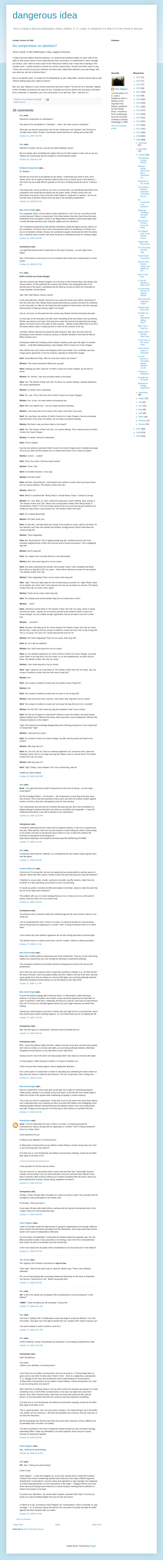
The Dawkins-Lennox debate (143, 160)
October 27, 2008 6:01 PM (31, 1251)
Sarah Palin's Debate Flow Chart (143, 334)
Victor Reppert (26, 1223)
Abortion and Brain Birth (143, 308)
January (142, 424)
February (142, 420)
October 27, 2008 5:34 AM (31, 902)
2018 (138, 103)
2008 (138, 140)
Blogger (92, 1546)
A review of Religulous (143, 372)
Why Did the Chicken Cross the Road (143, 224)
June (140, 406)
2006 (138, 432)
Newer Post (18, 1525)
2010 (138, 132)
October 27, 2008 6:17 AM (31, 944)
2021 (138, 92)
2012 (138, 125)
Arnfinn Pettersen (27, 869)
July (140, 402)
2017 (138, 107)
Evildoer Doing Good (29, 168)
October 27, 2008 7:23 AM (31, 1018)
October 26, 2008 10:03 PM (31, 776)
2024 (138, 81)
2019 (138, 99)
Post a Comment (23, 1519)
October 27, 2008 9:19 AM (31, 1078)
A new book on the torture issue (144, 342)
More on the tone (143, 275)
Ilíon (22, 115)
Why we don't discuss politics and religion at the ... (144, 266)
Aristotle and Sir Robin (143, 378)
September (143, 392)
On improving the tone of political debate (143, 292)
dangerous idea (45, 15)
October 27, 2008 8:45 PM (31, 1283)
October (142, 155)
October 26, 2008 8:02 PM (31, 201)
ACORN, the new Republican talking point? (144, 317)
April (140, 413)
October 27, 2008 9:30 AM (31, 1112)
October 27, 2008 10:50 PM (31, 1345)
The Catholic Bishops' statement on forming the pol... (143, 191)
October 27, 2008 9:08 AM (31, 1033)
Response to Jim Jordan (144, 182)
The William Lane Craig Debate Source (144, 234)
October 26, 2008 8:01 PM (31, 159)
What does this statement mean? (144, 301)
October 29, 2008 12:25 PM (31, 1453)
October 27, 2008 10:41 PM (31, 1306)
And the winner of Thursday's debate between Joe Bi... (143, 362)
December (142, 143)
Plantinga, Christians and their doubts (143, 213)
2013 (138, 121)
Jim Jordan (25, 1260)
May (140, 409)
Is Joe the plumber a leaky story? (144, 282)
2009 (138, 136)
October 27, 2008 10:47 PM (31, 1330)
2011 (138, 129)
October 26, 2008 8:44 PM (31, 238)
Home (57, 1525)
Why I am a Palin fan (143, 327)
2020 (138, 96)
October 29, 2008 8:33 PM (31, 1514)
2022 (138, 88)
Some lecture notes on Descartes (143, 350)
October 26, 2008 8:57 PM (31, 264)
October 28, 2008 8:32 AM (31, 1437)
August (141, 398)
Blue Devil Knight (27, 210)
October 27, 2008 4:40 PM (31, 1214)
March (141, 417)
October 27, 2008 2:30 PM (31, 1183)
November (142, 149)
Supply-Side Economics (144, 243)
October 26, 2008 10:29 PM (31, 816)
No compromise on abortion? (35, 46)
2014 (138, 118)
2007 (138, 429)
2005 (138, 436)
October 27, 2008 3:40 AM (31, 860)
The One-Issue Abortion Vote (144, 250)
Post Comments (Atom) (34, 1529)
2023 (138, 84)
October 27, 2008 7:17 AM (31, 983)
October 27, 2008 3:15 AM (31, 842)
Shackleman (25, 1120)
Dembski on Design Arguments (143, 385)
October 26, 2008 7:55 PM (31, 136)
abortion (23, 102)
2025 (138, 77)
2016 (138, 110)
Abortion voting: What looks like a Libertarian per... (144, 172)
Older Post (96, 1525)
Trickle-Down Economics (144, 257)
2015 (138, 114)
